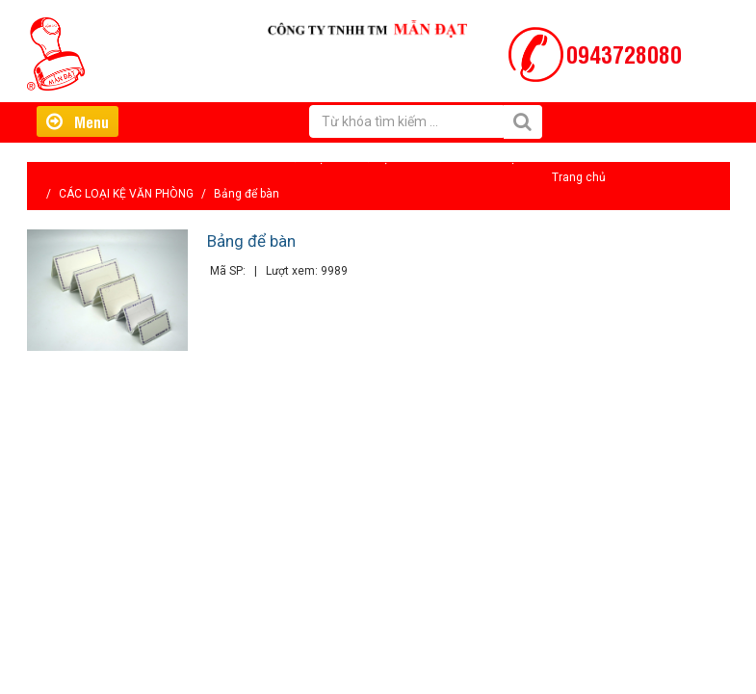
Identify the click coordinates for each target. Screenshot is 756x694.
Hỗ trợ (372, 157)
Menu (77, 121)
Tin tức (433, 157)
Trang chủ (579, 177)
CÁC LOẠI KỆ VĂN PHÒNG (126, 193)
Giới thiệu (305, 157)
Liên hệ (496, 157)
